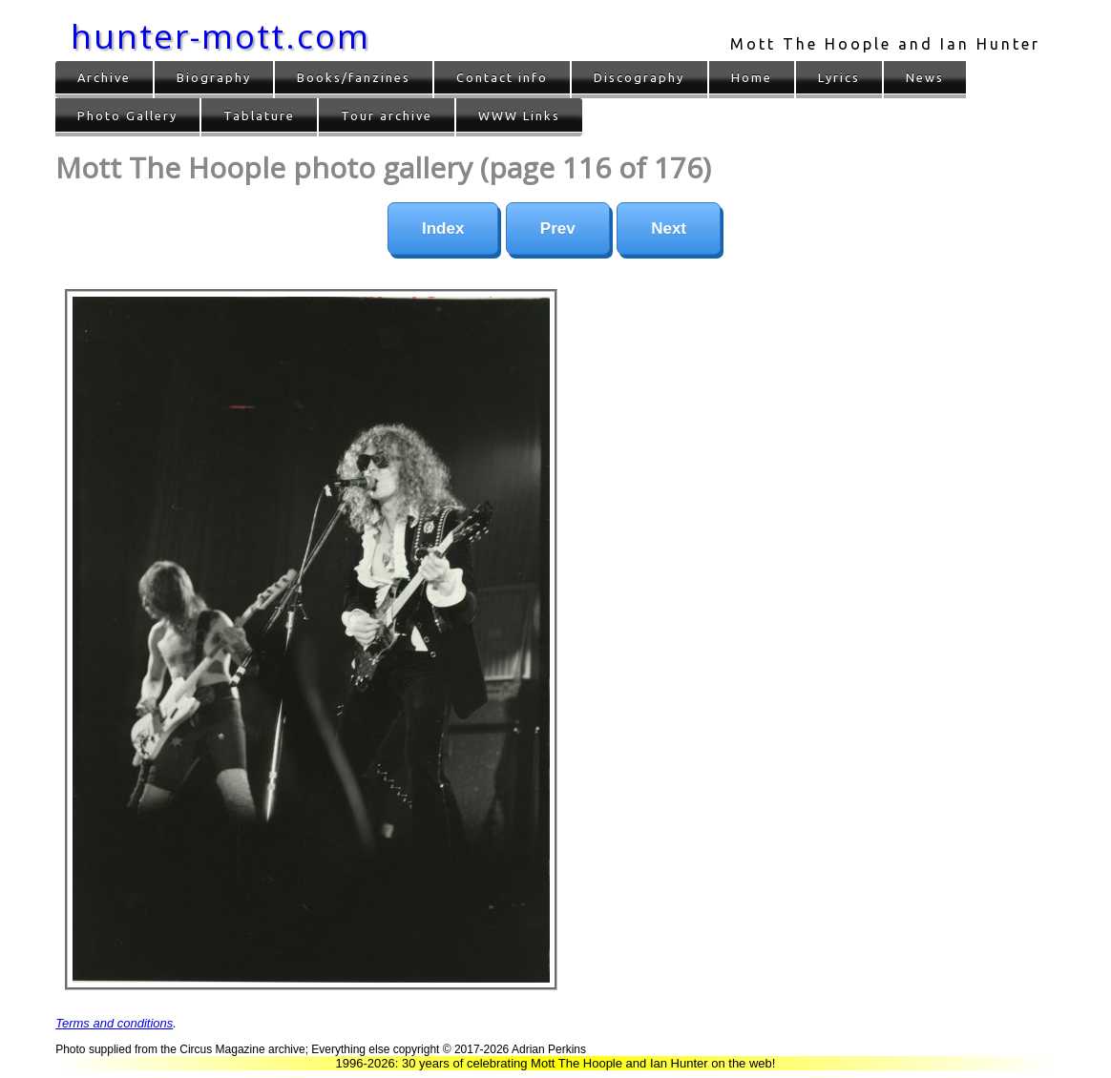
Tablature (259, 115)
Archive (104, 77)
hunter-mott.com (220, 35)
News (925, 77)
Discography (639, 77)
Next (668, 228)
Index (443, 228)
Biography (214, 77)
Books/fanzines (353, 77)
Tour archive (386, 115)
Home (751, 77)
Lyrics (839, 77)
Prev (558, 228)
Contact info (502, 77)
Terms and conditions (114, 1023)
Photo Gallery (127, 115)
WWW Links (519, 115)
